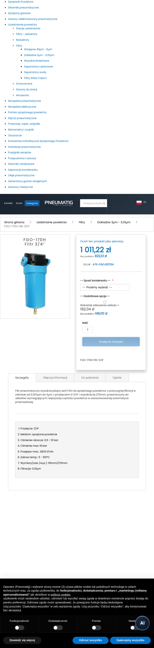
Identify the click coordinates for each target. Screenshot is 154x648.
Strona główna (14, 222)
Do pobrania (89, 378)
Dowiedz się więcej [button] (22, 640)
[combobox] (93, 203)
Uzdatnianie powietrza (51, 222)
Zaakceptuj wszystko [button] (130, 640)
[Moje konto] (19, 203)
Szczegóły (22, 378)
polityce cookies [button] (61, 594)
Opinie (117, 378)
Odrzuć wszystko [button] (90, 640)
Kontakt (8, 203)
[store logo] (59, 203)
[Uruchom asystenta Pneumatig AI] (142, 623)
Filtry (82, 222)
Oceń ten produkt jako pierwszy (102, 241)
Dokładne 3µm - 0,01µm (114, 222)
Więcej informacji (55, 378)
